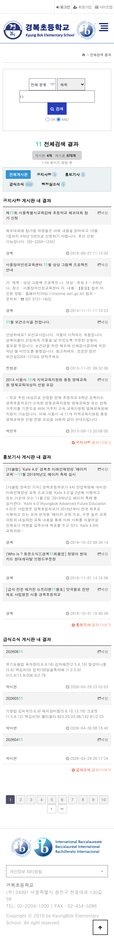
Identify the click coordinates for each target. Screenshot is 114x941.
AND (64, 119)
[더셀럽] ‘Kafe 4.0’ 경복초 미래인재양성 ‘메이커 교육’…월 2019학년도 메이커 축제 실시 (46, 471)
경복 (9, 253)
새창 (103, 212)
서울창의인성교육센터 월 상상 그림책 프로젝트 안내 (47, 267)
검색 (56, 109)
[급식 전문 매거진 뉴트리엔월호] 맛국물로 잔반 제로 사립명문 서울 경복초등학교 (47, 592)
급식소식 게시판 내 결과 (27, 639)
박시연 (11, 686)
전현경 (11, 368)
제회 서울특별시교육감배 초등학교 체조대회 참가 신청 (47, 215)
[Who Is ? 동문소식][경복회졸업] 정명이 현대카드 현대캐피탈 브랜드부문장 (46, 556)
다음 (51, 808)
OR (52, 119)
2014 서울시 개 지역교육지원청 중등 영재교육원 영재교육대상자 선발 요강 (46, 382)
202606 (14, 651)
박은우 (11, 430)
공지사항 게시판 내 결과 (27, 201)
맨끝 (62, 808)
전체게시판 (18, 174)
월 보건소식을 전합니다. (28, 321)
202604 (14, 739)
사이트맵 (103, 6)
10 (103, 799)
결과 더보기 (91, 442)
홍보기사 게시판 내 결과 (27, 457)
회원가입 (82, 6)
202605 (14, 698)
